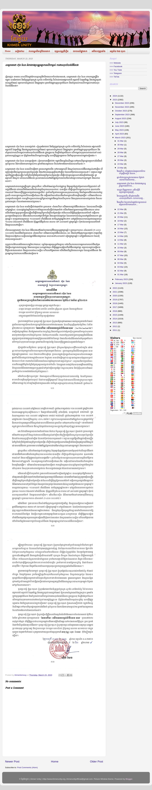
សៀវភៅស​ (19, 51)
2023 (115, 100)
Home (8, 51)
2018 (115, 303)
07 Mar (120, 255)
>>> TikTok (114, 77)
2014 (115, 319)
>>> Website (115, 63)
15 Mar (120, 232)
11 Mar (120, 244)
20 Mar (120, 217)
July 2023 (119, 122)
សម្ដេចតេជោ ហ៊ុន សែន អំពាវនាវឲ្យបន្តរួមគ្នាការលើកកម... (131, 184)
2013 (115, 323)
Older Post (96, 761)
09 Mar (120, 251)
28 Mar (120, 152)
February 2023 (121, 279)
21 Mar (120, 213)
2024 (115, 96)
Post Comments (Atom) (27, 767)
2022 (115, 288)
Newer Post (12, 761)
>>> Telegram (116, 73)
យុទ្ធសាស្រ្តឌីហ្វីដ (61, 51)
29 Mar (120, 149)
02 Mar (120, 271)
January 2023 (121, 283)
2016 (115, 311)
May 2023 (119, 130)
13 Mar (120, 240)
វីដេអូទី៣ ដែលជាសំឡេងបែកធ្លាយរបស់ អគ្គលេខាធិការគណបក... (131, 203)
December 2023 (122, 103)
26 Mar (120, 160)
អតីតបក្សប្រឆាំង (98, 51)
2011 (115, 330)
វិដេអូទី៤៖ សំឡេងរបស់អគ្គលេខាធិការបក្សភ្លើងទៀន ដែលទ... (131, 172)
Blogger (129, 779)
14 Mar (120, 236)
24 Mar (120, 164)
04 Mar (120, 263)
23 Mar (120, 168)
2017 (115, 307)
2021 (115, 292)
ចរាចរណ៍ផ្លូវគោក (80, 51)
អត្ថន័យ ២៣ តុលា (117, 51)
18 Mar (120, 221)
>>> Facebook (116, 66)
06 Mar (120, 259)
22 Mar (120, 209)
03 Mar (120, 267)
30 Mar (120, 145)
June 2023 (120, 126)
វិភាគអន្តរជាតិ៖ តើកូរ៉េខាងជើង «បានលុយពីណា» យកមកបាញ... (130, 197)
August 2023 (121, 118)
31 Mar (120, 141)
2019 (115, 299)
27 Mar (120, 156)
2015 (115, 315)
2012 (115, 326)
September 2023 (122, 114)
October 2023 (121, 111)
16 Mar (120, 228)
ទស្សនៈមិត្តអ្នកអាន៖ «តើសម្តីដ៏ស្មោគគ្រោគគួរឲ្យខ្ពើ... (128, 191)
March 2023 (120, 137)
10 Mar (120, 248)
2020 (115, 296)
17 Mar (120, 225)
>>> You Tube (116, 70)
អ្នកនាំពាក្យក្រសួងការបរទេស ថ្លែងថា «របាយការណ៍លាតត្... (130, 178)
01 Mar (120, 274)
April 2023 (120, 134)
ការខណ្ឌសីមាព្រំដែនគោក (39, 51)
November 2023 (122, 107)
